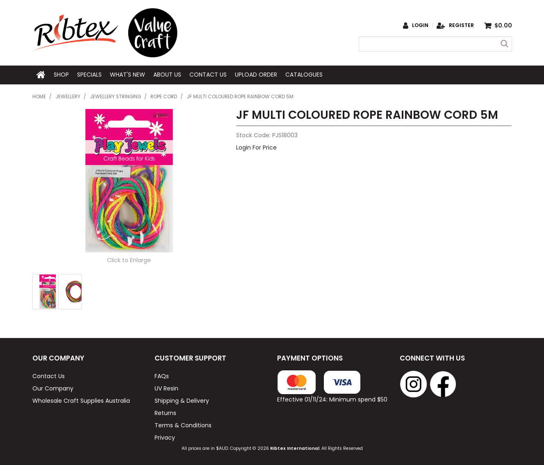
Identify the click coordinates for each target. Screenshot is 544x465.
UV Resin (166, 387)
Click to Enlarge (129, 259)
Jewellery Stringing (115, 96)
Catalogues (304, 74)
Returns (165, 412)
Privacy (165, 437)
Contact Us (208, 74)
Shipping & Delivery (182, 400)
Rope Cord (163, 96)
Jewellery (67, 96)
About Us (167, 74)
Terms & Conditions (183, 424)
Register (461, 25)
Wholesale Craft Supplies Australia (81, 400)
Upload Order (256, 74)
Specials (89, 74)
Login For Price (256, 147)
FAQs (162, 375)
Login (420, 25)
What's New (127, 74)
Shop (61, 74)
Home (41, 75)
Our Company (52, 387)
